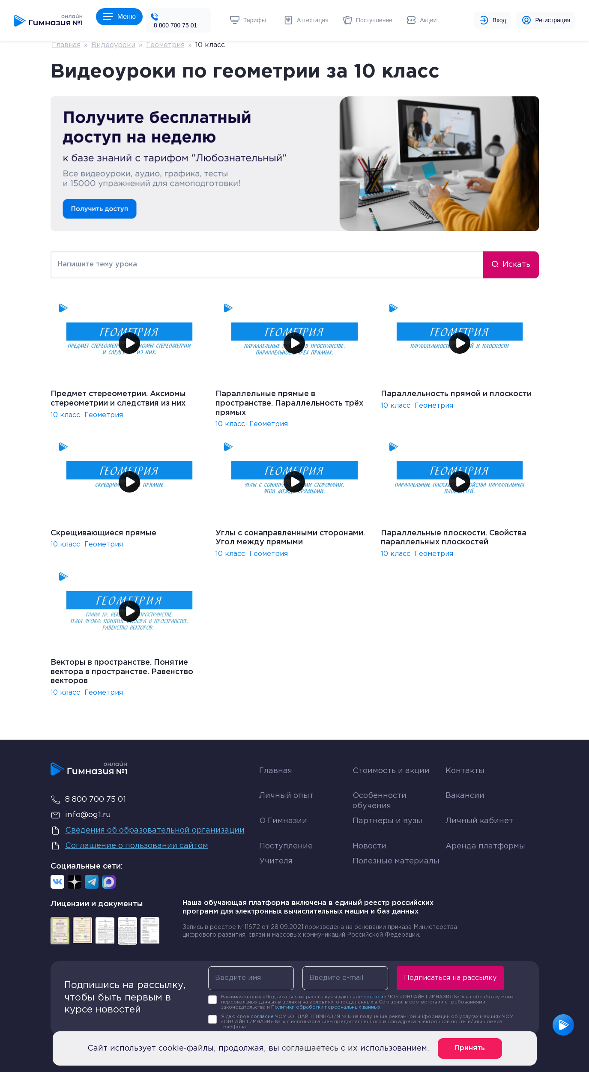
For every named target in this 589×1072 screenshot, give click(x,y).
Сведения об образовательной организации (148, 830)
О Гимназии (283, 821)
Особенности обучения (380, 800)
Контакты (464, 770)
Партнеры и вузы (387, 821)
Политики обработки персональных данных (325, 1007)
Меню (119, 16)
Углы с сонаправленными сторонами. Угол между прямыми (290, 538)
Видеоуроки (113, 45)
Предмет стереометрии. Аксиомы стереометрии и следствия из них (118, 399)
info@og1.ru (81, 815)
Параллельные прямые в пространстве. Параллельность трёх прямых (289, 403)
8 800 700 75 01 (175, 25)
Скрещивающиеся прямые (103, 533)
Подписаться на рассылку (450, 978)
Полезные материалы (396, 861)
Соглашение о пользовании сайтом (129, 846)
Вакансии (464, 795)
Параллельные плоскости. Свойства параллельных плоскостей (453, 538)
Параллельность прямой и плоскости (456, 394)
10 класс (65, 415)
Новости (369, 846)
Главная (66, 45)
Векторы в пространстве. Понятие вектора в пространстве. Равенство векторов (122, 671)
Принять (470, 1048)
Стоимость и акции (391, 770)
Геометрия (165, 45)
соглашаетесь (310, 1048)
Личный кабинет (479, 821)
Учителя (276, 861)
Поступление (286, 846)
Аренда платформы (485, 844)
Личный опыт (286, 795)
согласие (374, 997)
